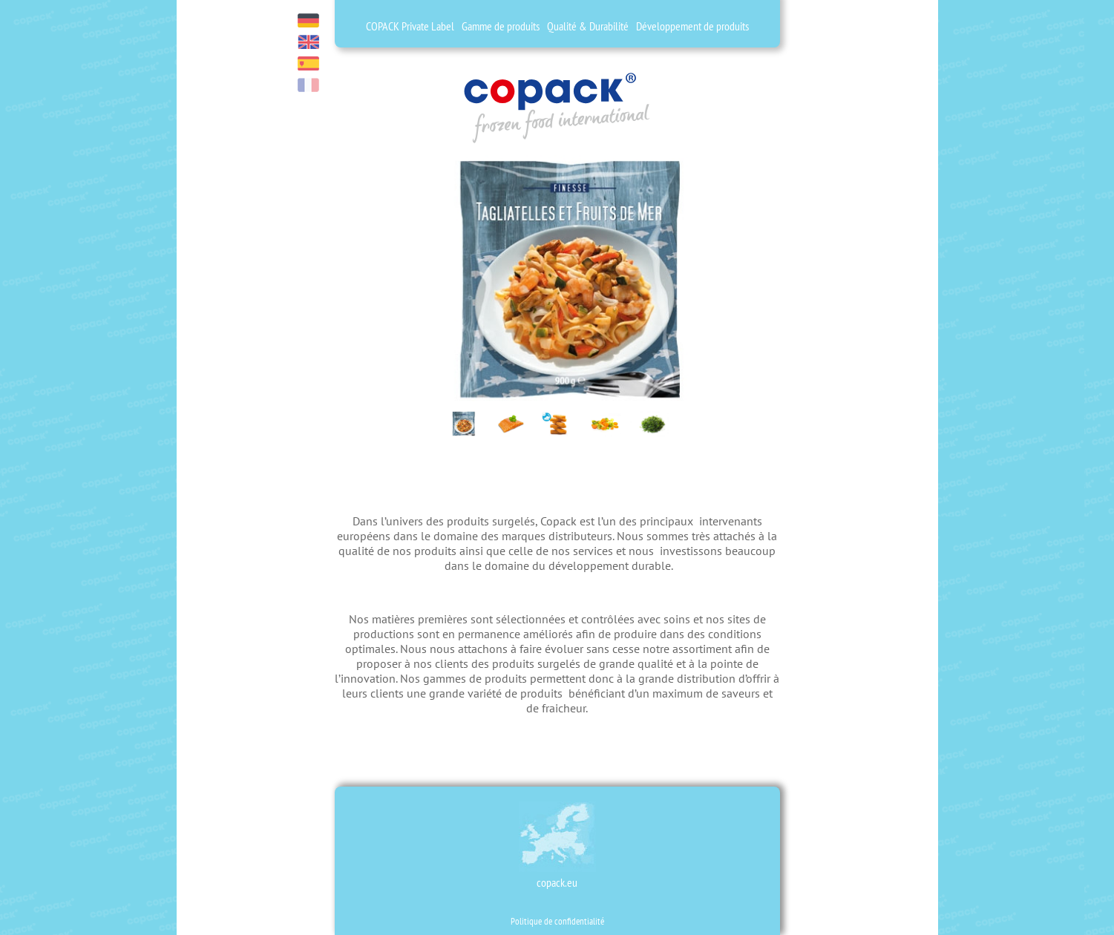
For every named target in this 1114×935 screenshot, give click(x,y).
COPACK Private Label (410, 26)
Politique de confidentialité (557, 921)
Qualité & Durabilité (588, 26)
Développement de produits (692, 26)
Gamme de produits (501, 26)
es (308, 63)
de (308, 20)
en (308, 42)
